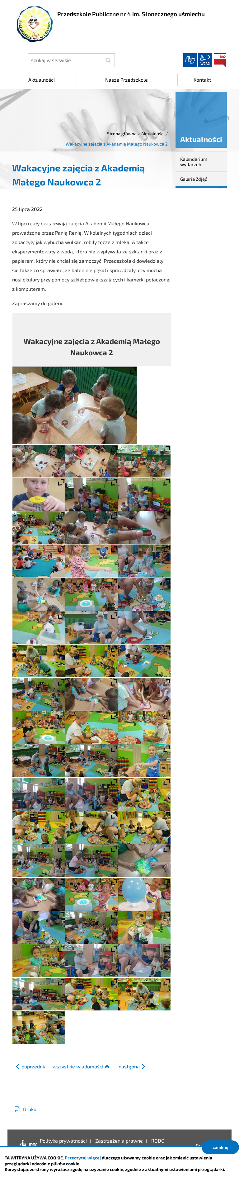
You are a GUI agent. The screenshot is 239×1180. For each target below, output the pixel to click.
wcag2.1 (205, 60)
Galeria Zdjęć (193, 179)
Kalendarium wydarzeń (193, 161)
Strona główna (122, 133)
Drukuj (30, 1109)
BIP (220, 60)
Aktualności (152, 133)
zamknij (220, 1147)
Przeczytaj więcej (83, 1157)
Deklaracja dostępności (26, 1145)
